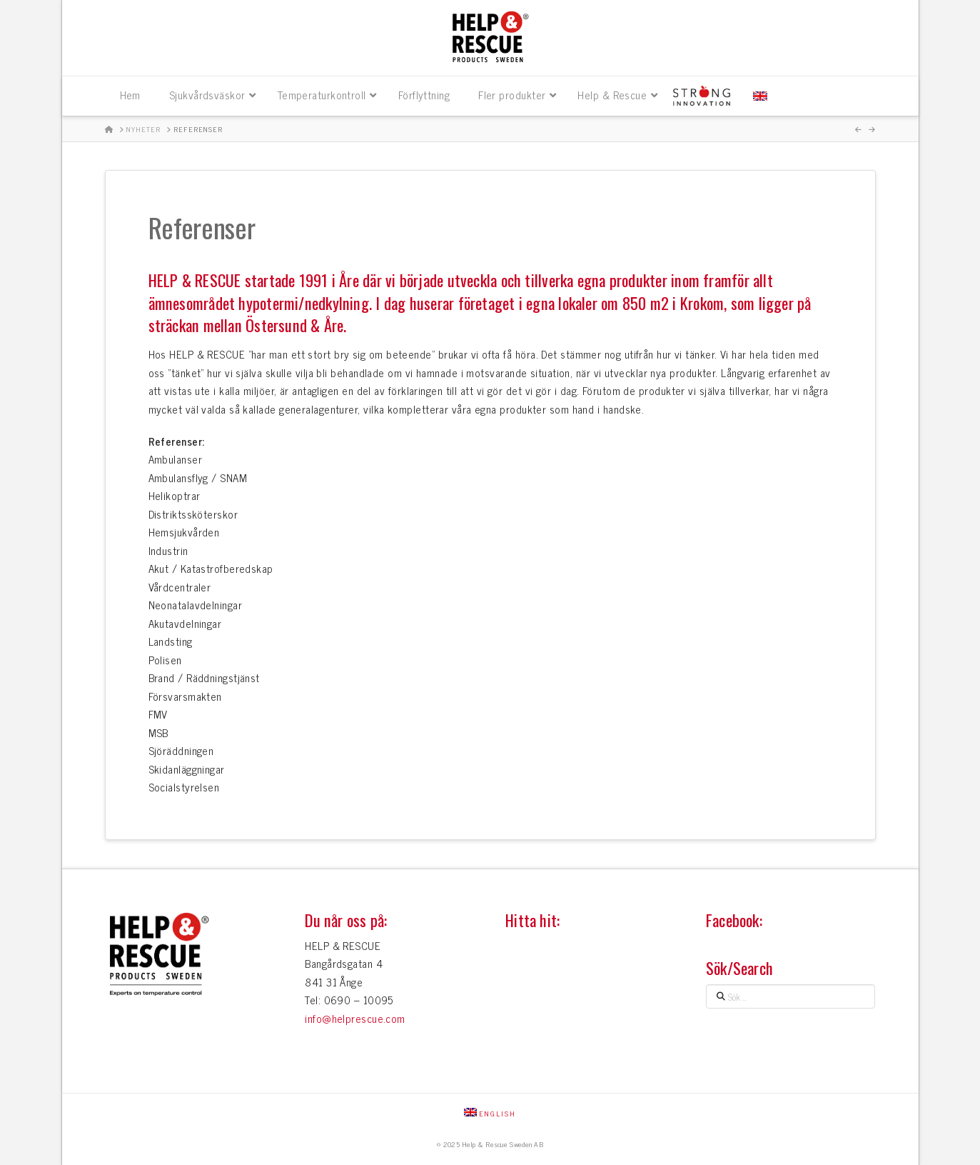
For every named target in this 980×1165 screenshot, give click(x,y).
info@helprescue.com (355, 1018)
